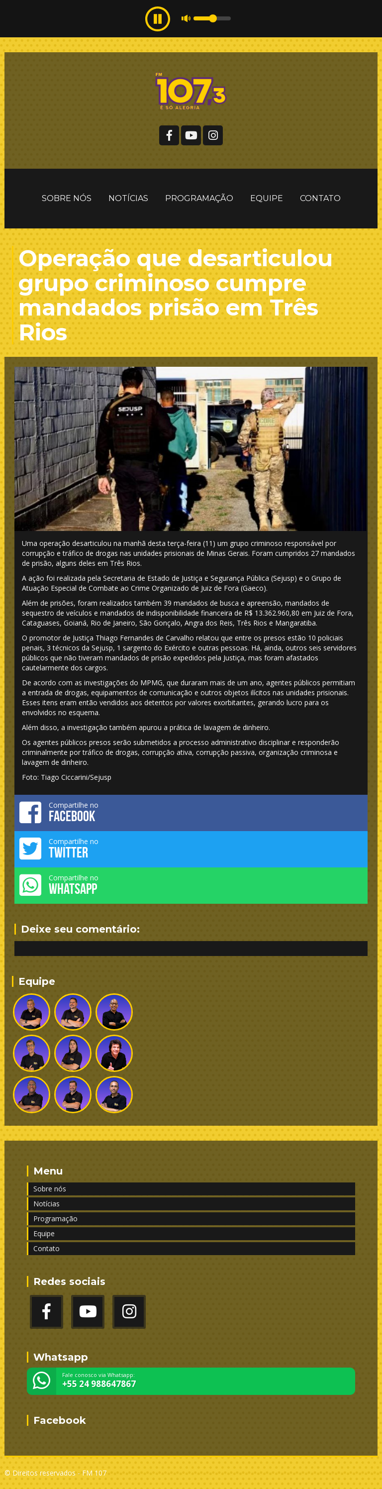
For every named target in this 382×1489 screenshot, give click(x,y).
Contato (320, 198)
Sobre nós (67, 198)
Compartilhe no (191, 812)
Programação (199, 198)
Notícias (128, 198)
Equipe (266, 198)
